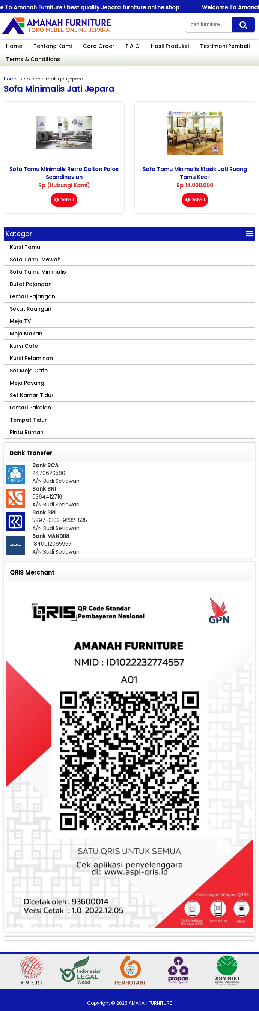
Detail (64, 199)
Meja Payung (27, 383)
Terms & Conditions (33, 59)
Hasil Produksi (170, 46)
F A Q (133, 46)
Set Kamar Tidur (32, 395)
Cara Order (98, 46)
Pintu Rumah (27, 432)
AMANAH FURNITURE (150, 1003)
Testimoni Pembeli (225, 46)
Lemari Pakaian (30, 407)
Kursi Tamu (25, 247)
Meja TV (20, 321)
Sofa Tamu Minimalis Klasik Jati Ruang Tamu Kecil (195, 173)
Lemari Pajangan (32, 296)
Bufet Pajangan (31, 284)
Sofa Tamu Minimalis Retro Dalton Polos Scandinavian (64, 173)
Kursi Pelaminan (31, 358)
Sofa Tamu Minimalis (38, 271)
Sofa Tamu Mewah (35, 259)
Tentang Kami (52, 46)
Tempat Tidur (28, 420)
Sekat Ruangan (30, 309)
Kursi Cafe (24, 346)
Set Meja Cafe (29, 370)
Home (14, 46)
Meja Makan (26, 333)
